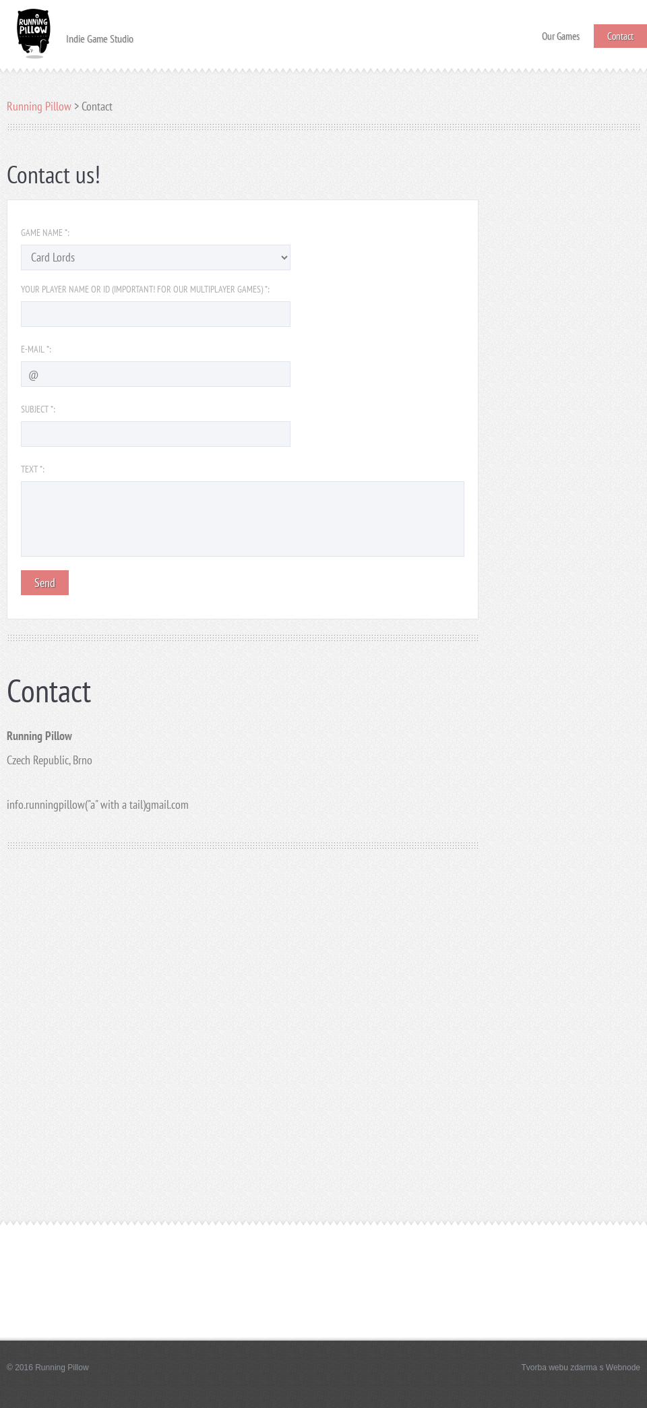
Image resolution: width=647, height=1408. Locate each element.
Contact (620, 36)
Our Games (561, 32)
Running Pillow (39, 106)
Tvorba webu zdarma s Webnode (580, 1367)
